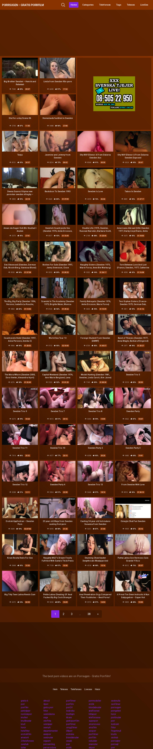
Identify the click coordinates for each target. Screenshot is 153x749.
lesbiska (70, 705)
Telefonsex (107, 4)
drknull (46, 695)
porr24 (69, 702)
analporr (47, 728)
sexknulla (115, 695)
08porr (69, 725)
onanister (93, 738)
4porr (46, 698)
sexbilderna (49, 708)
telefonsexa (94, 712)
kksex (69, 712)
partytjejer (25, 705)
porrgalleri (116, 705)
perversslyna (49, 742)
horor (113, 708)
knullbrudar (26, 715)
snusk (69, 735)
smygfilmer (71, 722)
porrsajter (115, 735)
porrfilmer (71, 695)
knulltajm (70, 708)
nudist (46, 745)
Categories (90, 4)
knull (23, 718)
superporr (93, 715)
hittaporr (93, 708)
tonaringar (25, 745)
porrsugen (116, 702)
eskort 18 (70, 745)
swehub (25, 738)
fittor (45, 705)
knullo (114, 728)
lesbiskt (115, 718)
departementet (50, 725)
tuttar (23, 742)
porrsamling (49, 738)
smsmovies (94, 718)
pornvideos (116, 745)
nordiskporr (26, 708)
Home (76, 4)
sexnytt (46, 722)
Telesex (133, 4)
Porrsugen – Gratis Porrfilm (31, 5)
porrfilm (70, 698)
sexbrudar (48, 732)
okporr (92, 742)
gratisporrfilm (72, 715)
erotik (91, 698)
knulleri (24, 712)
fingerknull (116, 725)
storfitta (47, 715)
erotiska (70, 728)
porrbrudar (116, 712)
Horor (97, 684)
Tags (121, 4)
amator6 (25, 732)
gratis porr (48, 702)
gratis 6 (24, 695)
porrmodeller (95, 695)
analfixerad (94, 705)
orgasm (47, 735)
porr (23, 698)
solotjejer (47, 718)
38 (89, 608)
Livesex (88, 684)
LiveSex (146, 4)
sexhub (114, 732)
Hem (55, 684)
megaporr (93, 745)
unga (45, 712)
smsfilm (93, 722)
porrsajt (114, 738)
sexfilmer (115, 698)
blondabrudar (95, 702)
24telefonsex (27, 735)
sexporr (92, 725)
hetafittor (25, 725)
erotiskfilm (26, 728)
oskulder (93, 735)
